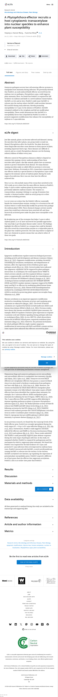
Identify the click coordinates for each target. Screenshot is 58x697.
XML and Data (29, 617)
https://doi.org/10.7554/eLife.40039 (25, 36)
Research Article (10, 10)
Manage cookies (46, 357)
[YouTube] (37, 625)
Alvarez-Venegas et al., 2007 (39, 278)
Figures (22, 72)
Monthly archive (29, 610)
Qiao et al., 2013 (17, 404)
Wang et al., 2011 (44, 426)
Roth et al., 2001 (32, 308)
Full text (9, 72)
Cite (23, 56)
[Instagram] (31, 625)
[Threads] (42, 625)
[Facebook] (47, 625)
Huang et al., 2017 (33, 417)
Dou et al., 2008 (32, 385)
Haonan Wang (18, 33)
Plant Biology (33, 12)
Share (33, 56)
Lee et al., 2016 (19, 288)
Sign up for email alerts (29, 562)
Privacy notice (29, 566)
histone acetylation (38, 545)
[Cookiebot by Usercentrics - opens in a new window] (47, 332)
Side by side (47, 72)
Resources (29, 615)
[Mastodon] (26, 625)
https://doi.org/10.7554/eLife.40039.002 (17, 240)
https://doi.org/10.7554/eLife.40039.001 (17, 124)
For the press (29, 612)
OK (47, 363)
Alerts (29, 599)
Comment (45, 56)
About (29, 592)
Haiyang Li (8, 33)
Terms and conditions (29, 603)
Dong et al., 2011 (42, 406)
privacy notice (10, 349)
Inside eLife (29, 608)
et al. (41, 33)
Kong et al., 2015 (34, 408)
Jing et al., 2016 (42, 413)
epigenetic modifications (14, 545)
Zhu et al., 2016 (22, 267)
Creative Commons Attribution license (40, 686)
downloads (18, 63)
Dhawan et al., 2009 (12, 294)
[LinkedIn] (15, 625)
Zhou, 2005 (20, 317)
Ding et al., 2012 (18, 322)
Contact (29, 601)
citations (29, 63)
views (8, 63)
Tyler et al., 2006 (23, 379)
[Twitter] (21, 625)
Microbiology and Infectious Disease (16, 12)
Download (11, 56)
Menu (48, 5)
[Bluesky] (10, 625)
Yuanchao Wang (30, 33)
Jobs (29, 594)
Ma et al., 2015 (28, 433)
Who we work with (29, 597)
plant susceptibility (39, 548)
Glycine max (27, 545)
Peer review (35, 72)
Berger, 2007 (28, 303)
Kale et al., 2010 (21, 385)
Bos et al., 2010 (46, 397)
